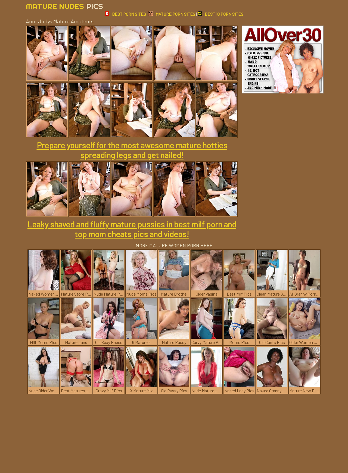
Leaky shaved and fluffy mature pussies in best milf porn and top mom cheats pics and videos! (131, 229)
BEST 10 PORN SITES (220, 14)
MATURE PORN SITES (171, 14)
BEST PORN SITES (125, 14)
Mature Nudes (64, 6)
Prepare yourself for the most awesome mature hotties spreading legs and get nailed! (132, 150)
